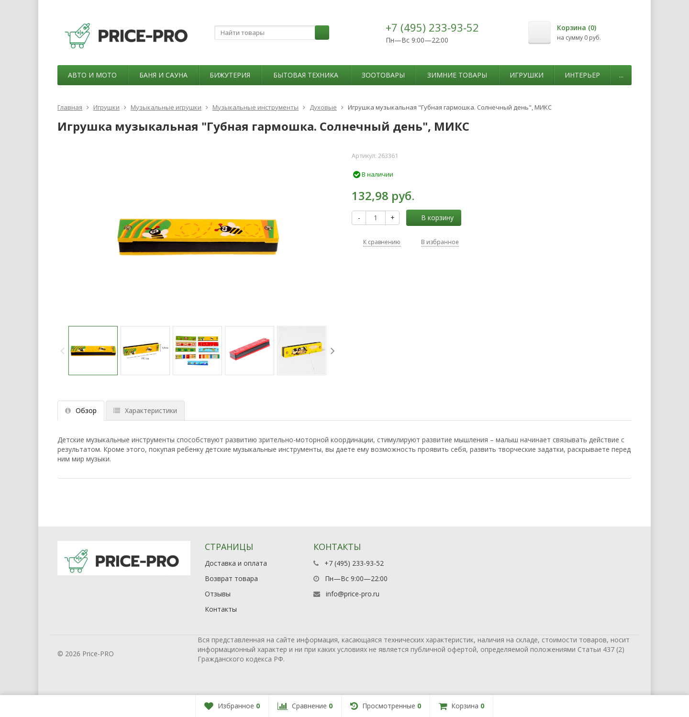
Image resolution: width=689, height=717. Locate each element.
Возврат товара (231, 578)
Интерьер (582, 74)
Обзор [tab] (81, 410)
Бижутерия (230, 74)
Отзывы (218, 593)
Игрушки (527, 74)
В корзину (432, 217)
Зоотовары (383, 74)
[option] (93, 351)
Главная (69, 107)
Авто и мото (92, 74)
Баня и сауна (163, 74)
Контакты (221, 609)
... (621, 74)
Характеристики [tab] (145, 410)
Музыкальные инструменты (255, 107)
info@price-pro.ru (352, 593)
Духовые (323, 107)
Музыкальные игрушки (166, 107)
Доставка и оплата (236, 563)
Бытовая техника (305, 74)
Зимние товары (457, 74)
